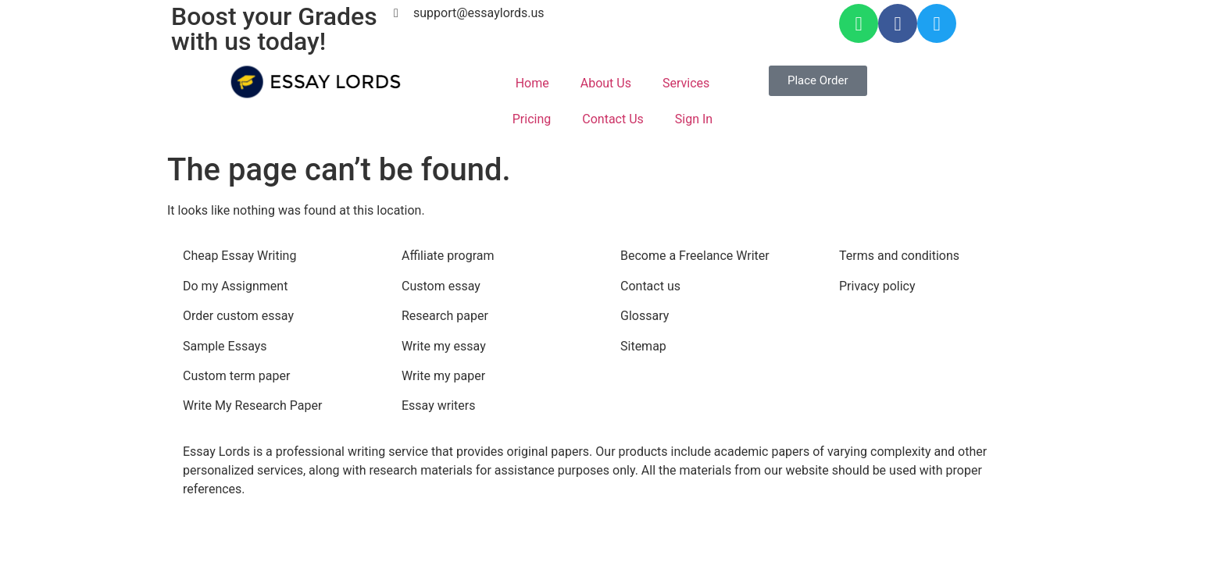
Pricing (532, 119)
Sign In (693, 119)
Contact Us (613, 119)
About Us (605, 83)
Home (532, 83)
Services (685, 83)
